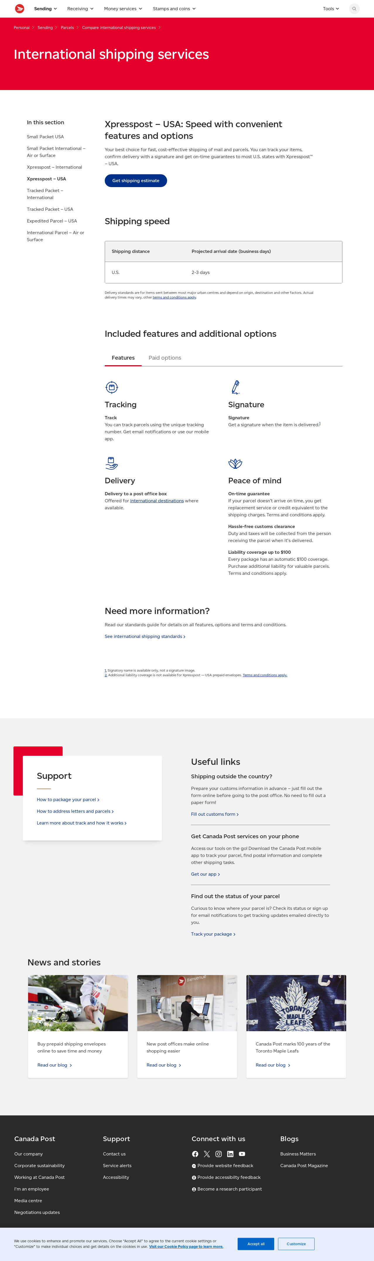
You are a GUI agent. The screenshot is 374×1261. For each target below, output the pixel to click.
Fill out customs (215, 814)
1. (106, 683)
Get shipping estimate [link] (135, 193)
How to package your (69, 799)
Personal (22, 40)
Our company (28, 1154)
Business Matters (298, 1154)
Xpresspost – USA (46, 191)
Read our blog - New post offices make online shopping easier (185, 982)
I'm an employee (31, 1189)
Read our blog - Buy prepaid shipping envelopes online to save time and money (71, 982)
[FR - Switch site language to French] (323, 6)
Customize (296, 1244)
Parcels (67, 40)
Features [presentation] (123, 370)
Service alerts (117, 1165)
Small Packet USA (45, 149)
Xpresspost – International (54, 180)
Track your (214, 934)
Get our (206, 874)
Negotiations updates (37, 1212)
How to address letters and (76, 811)
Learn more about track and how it (82, 823)
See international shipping (146, 649)
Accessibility (116, 1177)
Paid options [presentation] (165, 370)
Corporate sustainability (39, 1165)
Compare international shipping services (119, 40)
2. (106, 688)
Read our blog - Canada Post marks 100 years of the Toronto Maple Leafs (293, 982)
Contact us (114, 1154)
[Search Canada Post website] (354, 21)
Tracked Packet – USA (50, 222)
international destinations (157, 513)
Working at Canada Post (39, 1177)
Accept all (256, 1244)
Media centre (28, 1200)
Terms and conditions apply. (265, 688)
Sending (45, 40)
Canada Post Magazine (304, 1165)
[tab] (123, 370)
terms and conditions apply (174, 310)
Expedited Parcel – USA (52, 234)
